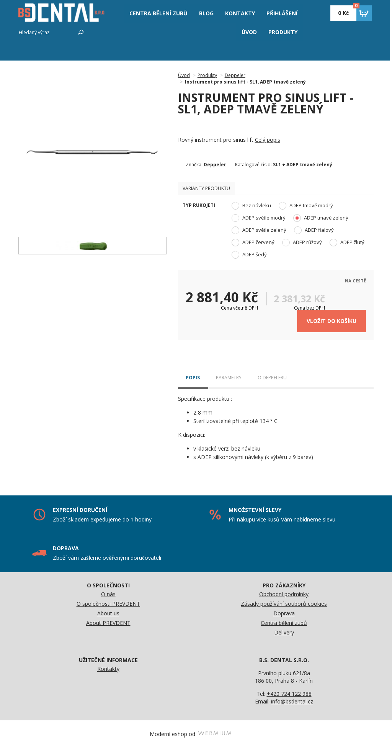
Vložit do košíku (331, 319)
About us (108, 611)
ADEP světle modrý (259, 218)
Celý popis (267, 139)
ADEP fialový (314, 230)
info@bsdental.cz (292, 699)
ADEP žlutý (347, 242)
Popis (193, 376)
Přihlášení (281, 13)
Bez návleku (251, 206)
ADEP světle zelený (259, 230)
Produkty (282, 32)
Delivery (284, 630)
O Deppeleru (272, 376)
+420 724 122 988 (289, 691)
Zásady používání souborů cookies (284, 601)
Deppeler (235, 75)
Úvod (184, 75)
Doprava (284, 611)
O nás (108, 592)
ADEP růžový (302, 242)
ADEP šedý (249, 255)
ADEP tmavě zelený (320, 218)
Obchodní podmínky (284, 592)
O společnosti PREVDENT (108, 601)
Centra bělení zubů (284, 621)
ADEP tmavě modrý (306, 206)
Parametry (229, 376)
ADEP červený (253, 242)
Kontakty (108, 667)
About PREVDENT (108, 621)
